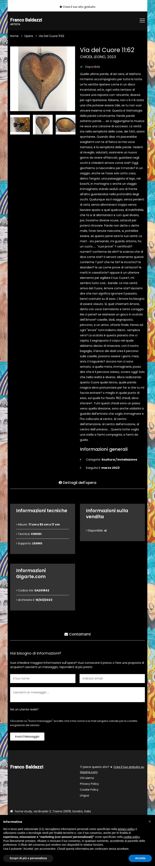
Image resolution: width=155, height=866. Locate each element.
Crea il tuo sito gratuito (77, 7)
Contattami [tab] (77, 633)
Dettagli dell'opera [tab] (77, 482)
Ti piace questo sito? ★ (112, 769)
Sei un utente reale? (24, 710)
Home (14, 36)
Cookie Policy (89, 790)
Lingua (84, 796)
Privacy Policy (89, 784)
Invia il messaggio (27, 737)
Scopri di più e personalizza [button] (28, 858)
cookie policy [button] (132, 836)
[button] (150, 821)
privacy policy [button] (126, 829)
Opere (28, 36)
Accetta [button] (140, 858)
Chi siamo (87, 778)
